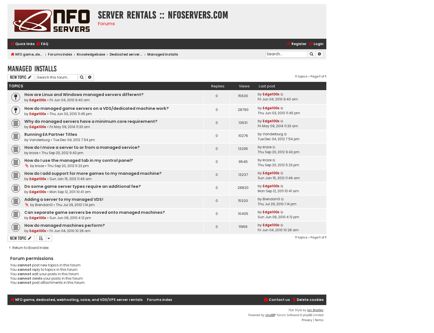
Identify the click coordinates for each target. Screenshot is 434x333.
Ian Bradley (315, 310)
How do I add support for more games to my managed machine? (93, 173)
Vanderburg (39, 139)
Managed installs (31, 68)
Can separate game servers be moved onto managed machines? (94, 212)
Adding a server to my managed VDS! (63, 199)
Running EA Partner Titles (50, 134)
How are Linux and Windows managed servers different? (84, 94)
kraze (33, 152)
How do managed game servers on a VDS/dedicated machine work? (96, 108)
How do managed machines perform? (64, 225)
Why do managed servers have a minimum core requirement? (90, 121)
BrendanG (44, 204)
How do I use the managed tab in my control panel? (78, 160)
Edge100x (37, 100)
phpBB (270, 315)
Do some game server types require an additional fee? (82, 186)
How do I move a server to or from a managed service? (82, 147)
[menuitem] (42, 44)
